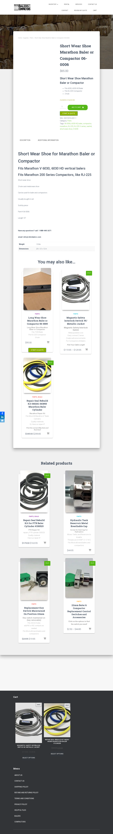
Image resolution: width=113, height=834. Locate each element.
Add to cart (76, 107)
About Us (18, 775)
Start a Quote (68, 113)
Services (78, 4)
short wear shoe (66, 129)
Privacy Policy (20, 804)
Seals (40, 397)
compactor (87, 123)
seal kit (89, 126)
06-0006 (67, 123)
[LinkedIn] (2, 417)
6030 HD (74, 123)
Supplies (26, 38)
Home (20, 38)
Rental (66, 4)
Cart (95, 10)
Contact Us (92, 4)
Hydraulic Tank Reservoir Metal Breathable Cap (79, 523)
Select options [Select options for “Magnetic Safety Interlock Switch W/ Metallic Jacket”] (28, 758)
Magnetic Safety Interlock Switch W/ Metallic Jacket (75, 320)
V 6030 (75, 129)
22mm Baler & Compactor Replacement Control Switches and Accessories (79, 611)
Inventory (53, 4)
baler (80, 123)
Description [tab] (25, 140)
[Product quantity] (63, 107)
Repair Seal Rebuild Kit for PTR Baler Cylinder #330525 (34, 523)
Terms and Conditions (24, 798)
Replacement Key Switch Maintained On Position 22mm (34, 610)
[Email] (2, 420)
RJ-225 (70, 126)
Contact (65, 10)
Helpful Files (20, 810)
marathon (63, 126)
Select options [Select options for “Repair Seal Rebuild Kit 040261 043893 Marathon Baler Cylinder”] (57, 754)
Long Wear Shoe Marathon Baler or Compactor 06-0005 (37, 320)
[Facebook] (2, 413)
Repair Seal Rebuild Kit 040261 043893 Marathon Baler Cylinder (37, 405)
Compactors (20, 822)
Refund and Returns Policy (26, 793)
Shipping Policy (21, 787)
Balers (17, 816)
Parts (31, 38)
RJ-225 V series (80, 126)
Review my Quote (80, 10)
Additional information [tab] (48, 140)
